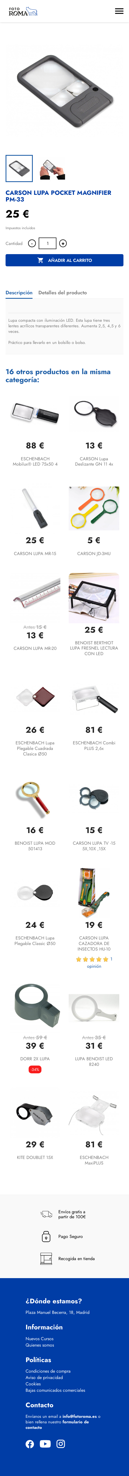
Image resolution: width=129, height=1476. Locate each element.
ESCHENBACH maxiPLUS (94, 1160)
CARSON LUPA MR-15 (35, 553)
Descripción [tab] (19, 292)
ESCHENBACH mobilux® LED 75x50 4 (35, 462)
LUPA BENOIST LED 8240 (94, 1062)
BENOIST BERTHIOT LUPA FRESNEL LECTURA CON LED (94, 648)
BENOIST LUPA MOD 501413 (35, 846)
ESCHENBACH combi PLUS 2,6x (94, 746)
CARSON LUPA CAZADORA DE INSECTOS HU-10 (94, 943)
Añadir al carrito (64, 260)
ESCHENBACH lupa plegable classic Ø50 (35, 941)
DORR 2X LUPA (35, 1059)
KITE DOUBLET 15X (35, 1157)
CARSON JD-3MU (94, 553)
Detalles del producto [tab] (62, 292)
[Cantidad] (47, 243)
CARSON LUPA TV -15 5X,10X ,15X (94, 846)
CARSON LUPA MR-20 (35, 648)
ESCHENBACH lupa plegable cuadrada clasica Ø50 (35, 748)
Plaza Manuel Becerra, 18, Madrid (58, 1312)
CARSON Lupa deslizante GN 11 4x (94, 462)
